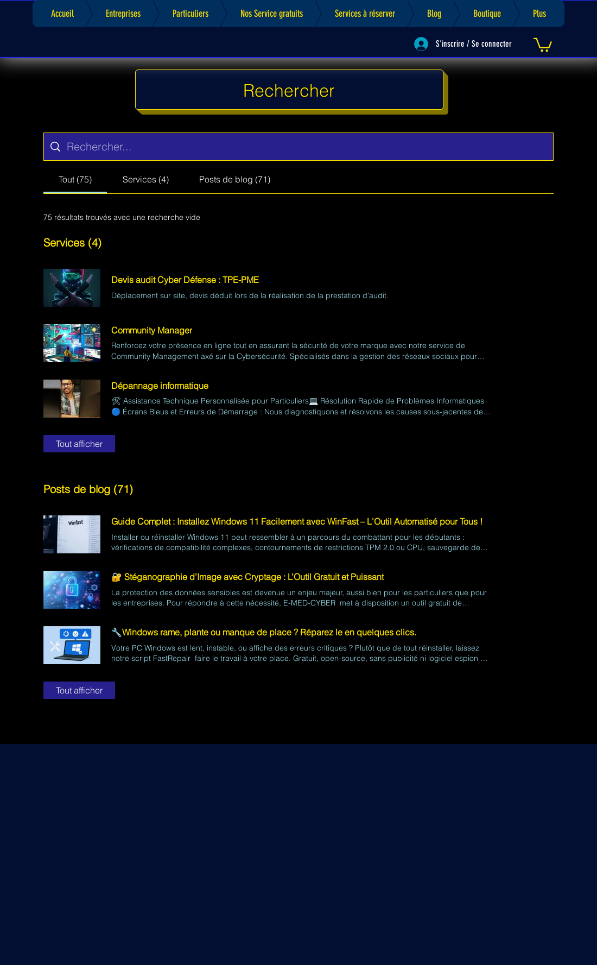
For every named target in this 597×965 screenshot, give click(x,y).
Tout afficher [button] (79, 443)
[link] (543, 44)
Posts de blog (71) (88, 489)
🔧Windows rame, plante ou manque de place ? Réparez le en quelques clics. (263, 632)
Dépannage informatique (159, 385)
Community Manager (151, 330)
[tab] (75, 179)
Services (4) (72, 242)
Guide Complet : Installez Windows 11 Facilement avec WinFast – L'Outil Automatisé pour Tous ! (296, 521)
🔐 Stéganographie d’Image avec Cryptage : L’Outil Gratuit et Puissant (247, 576)
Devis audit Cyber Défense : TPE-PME (185, 279)
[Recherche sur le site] (306, 146)
